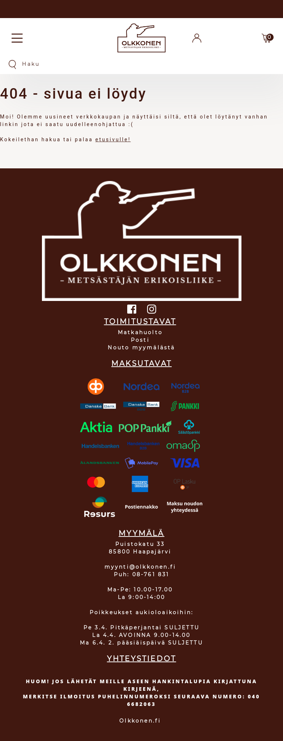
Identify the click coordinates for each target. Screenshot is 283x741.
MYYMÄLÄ (141, 533)
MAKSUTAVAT (141, 363)
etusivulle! (113, 139)
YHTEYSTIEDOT (141, 658)
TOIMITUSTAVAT (140, 321)
